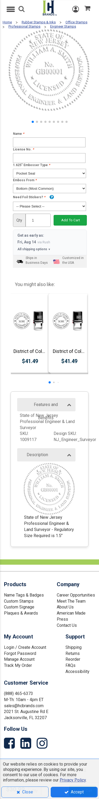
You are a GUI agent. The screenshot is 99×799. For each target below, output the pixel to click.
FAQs (70, 665)
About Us (65, 607)
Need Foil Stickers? (29, 197)
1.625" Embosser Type (31, 165)
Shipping (73, 647)
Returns (72, 653)
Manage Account (19, 659)
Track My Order (18, 665)
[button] (33, 122)
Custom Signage (19, 607)
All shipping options (34, 249)
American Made (71, 613)
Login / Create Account (25, 647)
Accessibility (77, 671)
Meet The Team (71, 601)
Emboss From (24, 180)
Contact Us (67, 625)
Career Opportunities (76, 595)
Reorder (72, 659)
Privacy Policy (73, 780)
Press (62, 619)
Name (18, 134)
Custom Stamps (19, 601)
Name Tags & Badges (24, 595)
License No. (23, 149)
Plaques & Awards (21, 613)
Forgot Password (20, 653)
